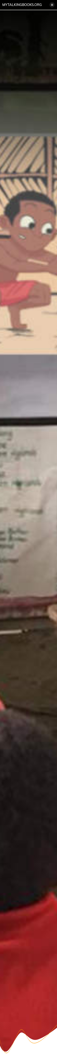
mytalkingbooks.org (22, 4)
